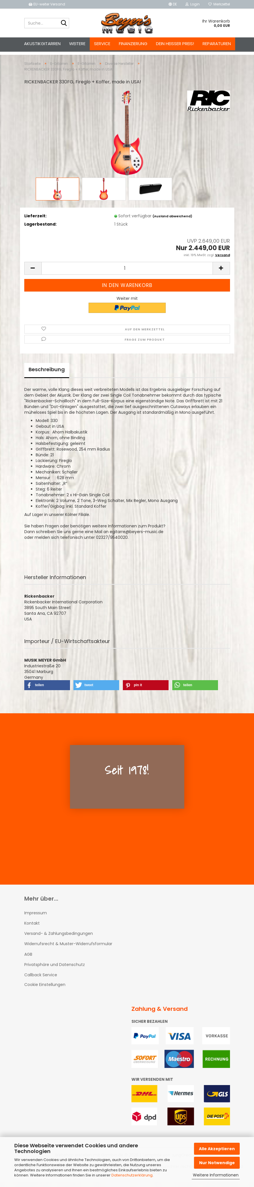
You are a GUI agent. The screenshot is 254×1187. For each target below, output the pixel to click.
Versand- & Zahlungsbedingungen (58, 938)
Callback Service (40, 980)
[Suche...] (63, 23)
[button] (172, 4)
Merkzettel (219, 4)
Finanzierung (133, 44)
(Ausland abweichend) (172, 221)
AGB (28, 959)
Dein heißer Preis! (175, 44)
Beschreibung (47, 374)
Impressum (35, 918)
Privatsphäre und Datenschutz (54, 970)
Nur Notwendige (217, 1163)
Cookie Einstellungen (44, 990)
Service (102, 44)
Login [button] (192, 4)
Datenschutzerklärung (132, 1175)
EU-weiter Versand (47, 4)
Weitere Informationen (216, 1175)
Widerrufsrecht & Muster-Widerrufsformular (68, 949)
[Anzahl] (127, 273)
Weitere (77, 44)
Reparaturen (217, 44)
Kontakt (32, 928)
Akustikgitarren (42, 44)
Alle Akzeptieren (217, 1149)
